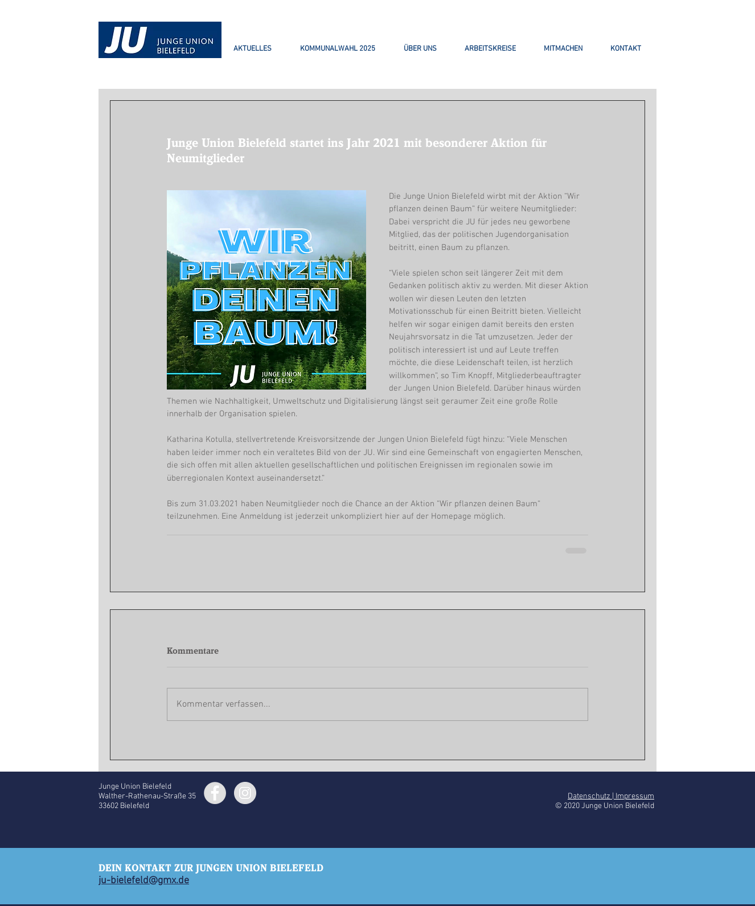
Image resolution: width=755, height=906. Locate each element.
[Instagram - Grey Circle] (245, 793)
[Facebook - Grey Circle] (215, 793)
